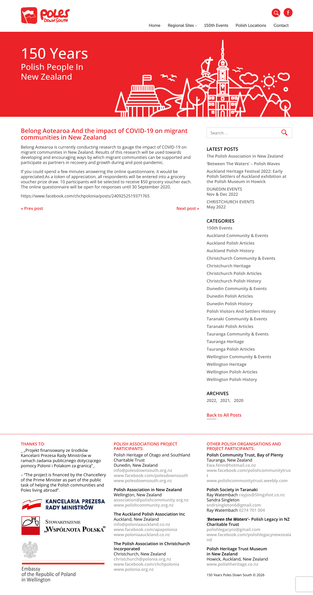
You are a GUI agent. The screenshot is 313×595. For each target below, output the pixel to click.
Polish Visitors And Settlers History (241, 311)
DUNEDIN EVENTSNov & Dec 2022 (224, 191)
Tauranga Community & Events (237, 334)
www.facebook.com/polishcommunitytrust (249, 472)
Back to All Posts (224, 415)
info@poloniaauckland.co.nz (142, 524)
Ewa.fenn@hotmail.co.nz (231, 465)
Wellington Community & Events (239, 356)
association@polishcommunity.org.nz (151, 500)
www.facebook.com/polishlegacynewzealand (249, 537)
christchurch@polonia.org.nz (142, 559)
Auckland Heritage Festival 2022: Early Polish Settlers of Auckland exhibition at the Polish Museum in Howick (246, 176)
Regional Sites (182, 25)
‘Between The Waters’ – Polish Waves (243, 163)
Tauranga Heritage (225, 341)
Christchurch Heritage (229, 266)
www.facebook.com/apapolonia (145, 529)
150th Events (216, 25)
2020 (238, 400)
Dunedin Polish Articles (230, 296)
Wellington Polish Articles (232, 372)
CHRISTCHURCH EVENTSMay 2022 (230, 204)
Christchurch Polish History (234, 281)
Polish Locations (250, 25)
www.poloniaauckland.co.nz (142, 534)
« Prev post (32, 208)
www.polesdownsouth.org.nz (143, 480)
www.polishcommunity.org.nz (144, 505)
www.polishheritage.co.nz (232, 564)
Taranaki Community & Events (237, 319)
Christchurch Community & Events (241, 258)
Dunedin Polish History (230, 303)
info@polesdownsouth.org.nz (143, 470)
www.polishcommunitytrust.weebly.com (247, 480)
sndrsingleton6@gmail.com (234, 505)
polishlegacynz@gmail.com (233, 529)
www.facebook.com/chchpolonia (146, 564)
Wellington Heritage (226, 364)
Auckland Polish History (230, 250)
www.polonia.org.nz (134, 569)
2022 (211, 400)
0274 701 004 (252, 510)
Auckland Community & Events (237, 235)
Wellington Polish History (232, 379)
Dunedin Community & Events (237, 288)
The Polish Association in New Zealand (245, 156)
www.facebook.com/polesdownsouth (151, 475)
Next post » (188, 208)
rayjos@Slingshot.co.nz (262, 495)
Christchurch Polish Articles (234, 273)
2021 (225, 400)
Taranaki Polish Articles (230, 326)
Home (154, 25)
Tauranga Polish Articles (231, 349)
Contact (281, 25)
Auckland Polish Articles (231, 243)
